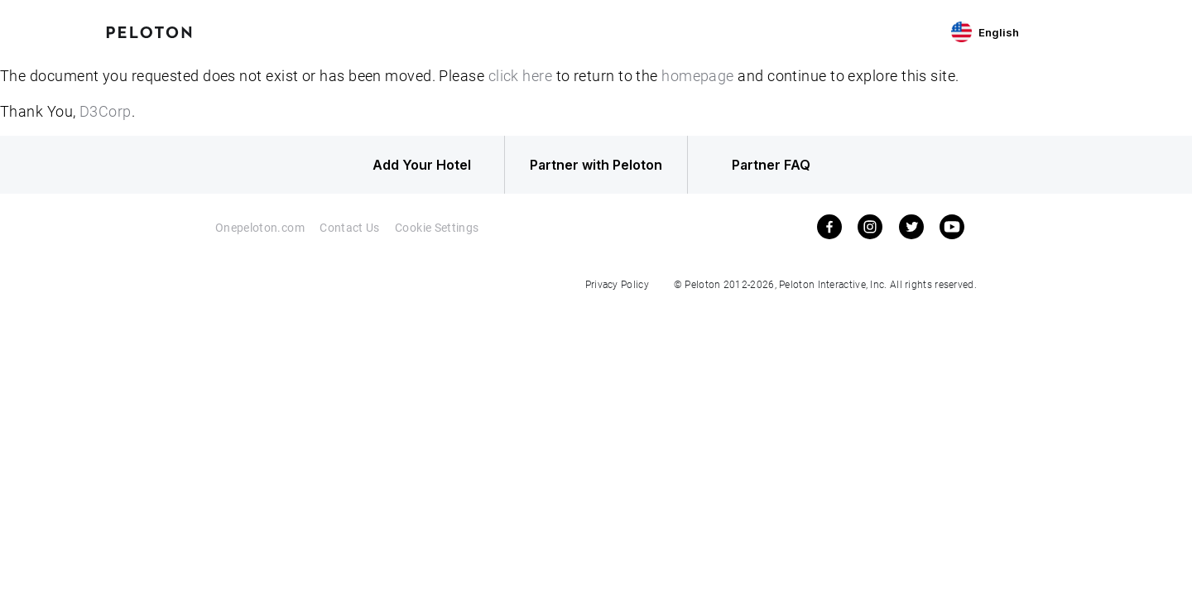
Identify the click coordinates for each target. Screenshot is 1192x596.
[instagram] (870, 226)
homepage (697, 75)
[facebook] (829, 226)
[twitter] (911, 226)
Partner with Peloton (596, 164)
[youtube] (952, 226)
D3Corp (105, 111)
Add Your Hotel (421, 164)
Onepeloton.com (260, 227)
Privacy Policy (617, 284)
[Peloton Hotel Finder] (149, 31)
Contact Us (350, 227)
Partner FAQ (771, 164)
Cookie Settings (436, 227)
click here (520, 75)
